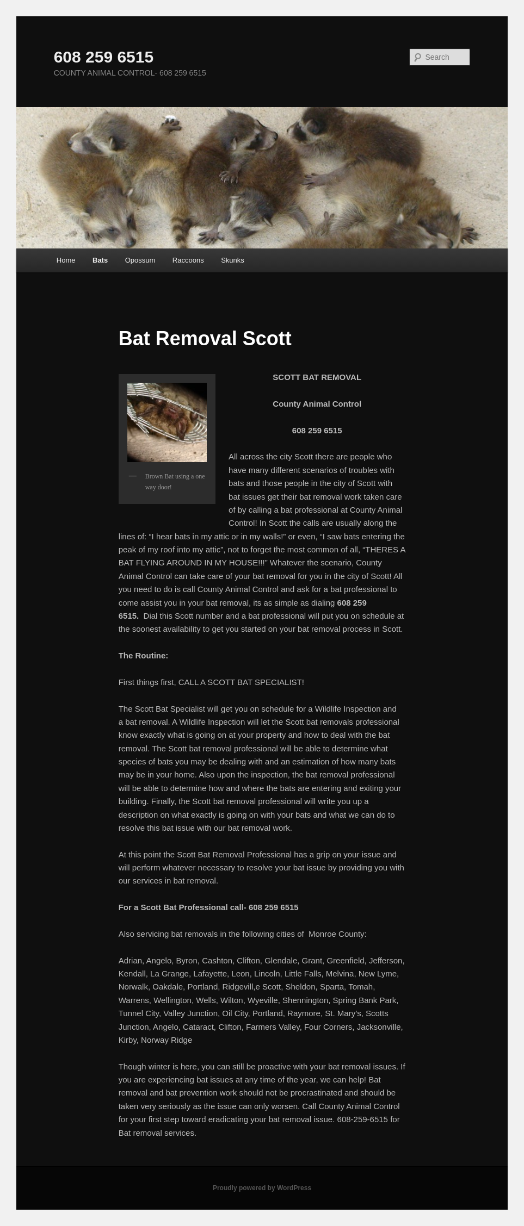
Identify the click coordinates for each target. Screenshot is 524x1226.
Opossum (140, 260)
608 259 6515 (104, 57)
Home (66, 260)
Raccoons (188, 260)
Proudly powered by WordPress (262, 1188)
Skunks (232, 260)
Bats (100, 260)
